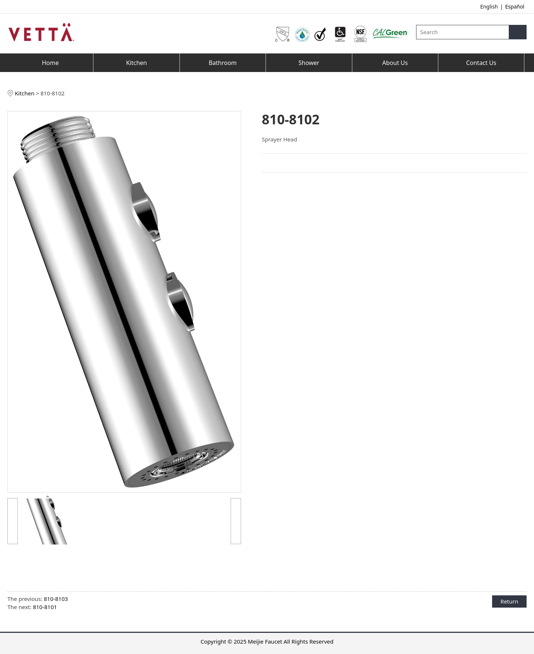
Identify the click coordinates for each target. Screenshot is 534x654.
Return (509, 601)
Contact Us (481, 63)
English (489, 6)
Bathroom (223, 63)
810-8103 (56, 598)
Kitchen (136, 63)
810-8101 (45, 607)
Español (514, 6)
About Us (395, 63)
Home (50, 63)
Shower (309, 63)
